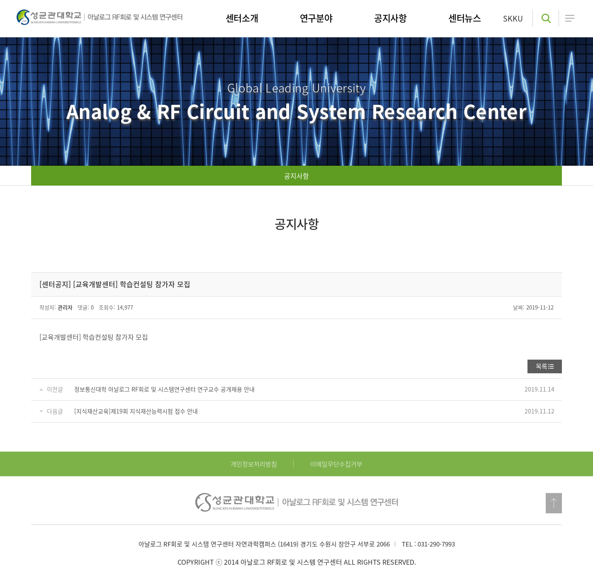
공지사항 (296, 176)
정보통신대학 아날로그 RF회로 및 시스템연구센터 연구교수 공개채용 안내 (164, 389)
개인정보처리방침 (254, 464)
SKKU (513, 18)
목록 (541, 366)
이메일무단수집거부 (336, 464)
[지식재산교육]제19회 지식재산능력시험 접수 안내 (136, 411)
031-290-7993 (436, 544)
